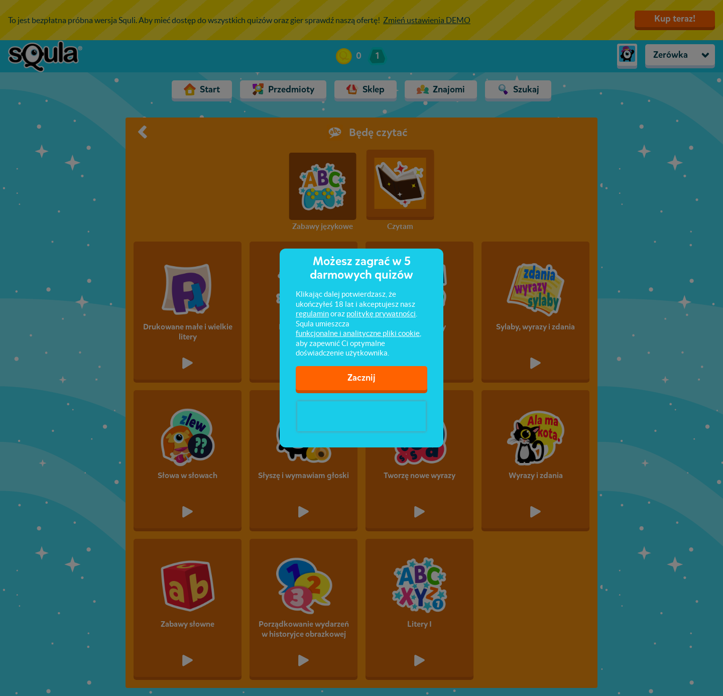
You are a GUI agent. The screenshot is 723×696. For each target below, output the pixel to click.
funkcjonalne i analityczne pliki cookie (358, 333)
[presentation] (361, 416)
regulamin (312, 313)
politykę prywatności (381, 313)
